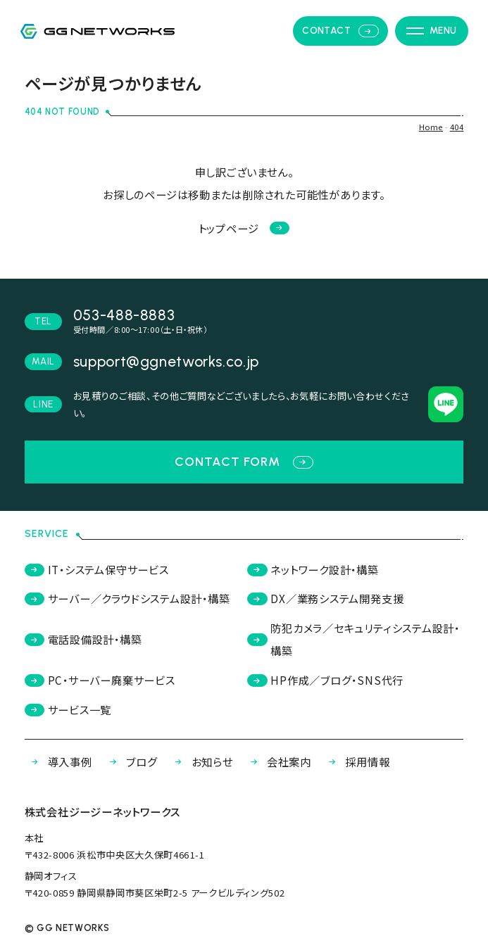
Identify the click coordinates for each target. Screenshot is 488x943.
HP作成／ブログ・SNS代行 (325, 680)
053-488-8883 (124, 315)
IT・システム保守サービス (97, 569)
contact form (244, 461)
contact (340, 31)
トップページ (244, 228)
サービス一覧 (68, 709)
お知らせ (200, 761)
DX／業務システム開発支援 (325, 598)
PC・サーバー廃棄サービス (100, 680)
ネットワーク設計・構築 (312, 569)
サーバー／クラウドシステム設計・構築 (127, 598)
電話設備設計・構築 (83, 639)
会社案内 (277, 761)
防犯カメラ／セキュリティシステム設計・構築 (353, 639)
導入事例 (58, 761)
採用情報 (355, 761)
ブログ (130, 761)
